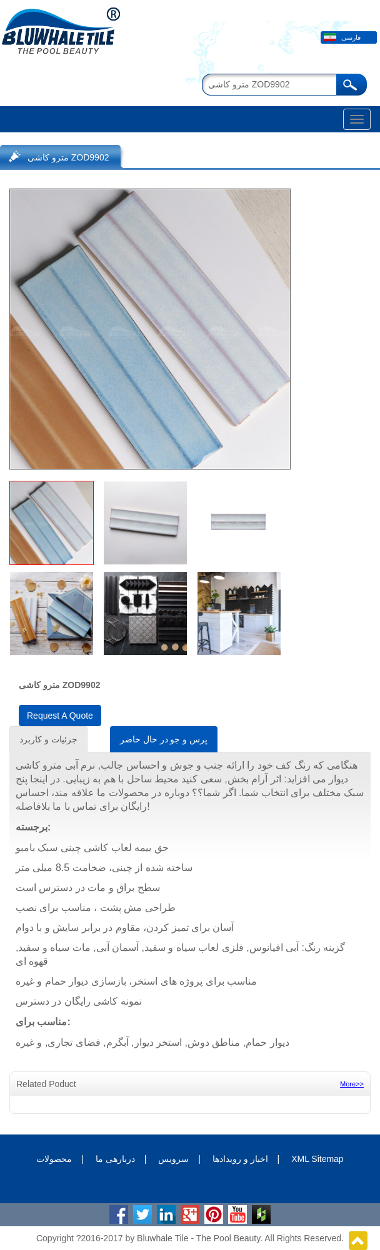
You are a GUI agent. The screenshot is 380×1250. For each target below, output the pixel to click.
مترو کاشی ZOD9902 (68, 157)
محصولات (54, 1159)
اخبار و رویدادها (240, 1159)
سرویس (173, 1159)
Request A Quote (60, 716)
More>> (352, 1084)
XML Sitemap (317, 1159)
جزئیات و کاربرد (48, 739)
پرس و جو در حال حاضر (164, 739)
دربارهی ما (115, 1159)
